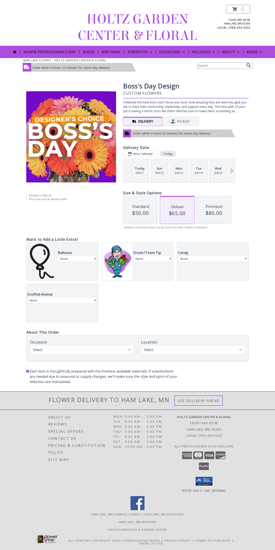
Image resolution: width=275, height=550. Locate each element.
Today (168, 154)
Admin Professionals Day (49, 52)
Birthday (111, 52)
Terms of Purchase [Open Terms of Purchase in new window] (213, 540)
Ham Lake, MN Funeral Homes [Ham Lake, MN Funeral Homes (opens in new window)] (115, 514)
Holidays (204, 52)
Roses (88, 52)
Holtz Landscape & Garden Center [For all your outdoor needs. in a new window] (137, 529)
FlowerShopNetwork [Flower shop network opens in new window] (140, 540)
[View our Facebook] (137, 509)
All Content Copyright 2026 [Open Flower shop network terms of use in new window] (94, 540)
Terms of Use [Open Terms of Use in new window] (151, 543)
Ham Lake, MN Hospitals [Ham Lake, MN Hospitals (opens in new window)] (164, 514)
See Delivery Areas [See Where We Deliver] (198, 400)
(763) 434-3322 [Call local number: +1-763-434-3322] (239, 27)
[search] (248, 65)
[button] (238, 9)
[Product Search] (220, 65)
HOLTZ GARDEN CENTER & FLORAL (137, 27)
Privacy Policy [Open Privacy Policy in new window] (177, 540)
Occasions (172, 52)
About (231, 52)
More (255, 52)
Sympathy (140, 52)
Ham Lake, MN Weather (138, 522)
